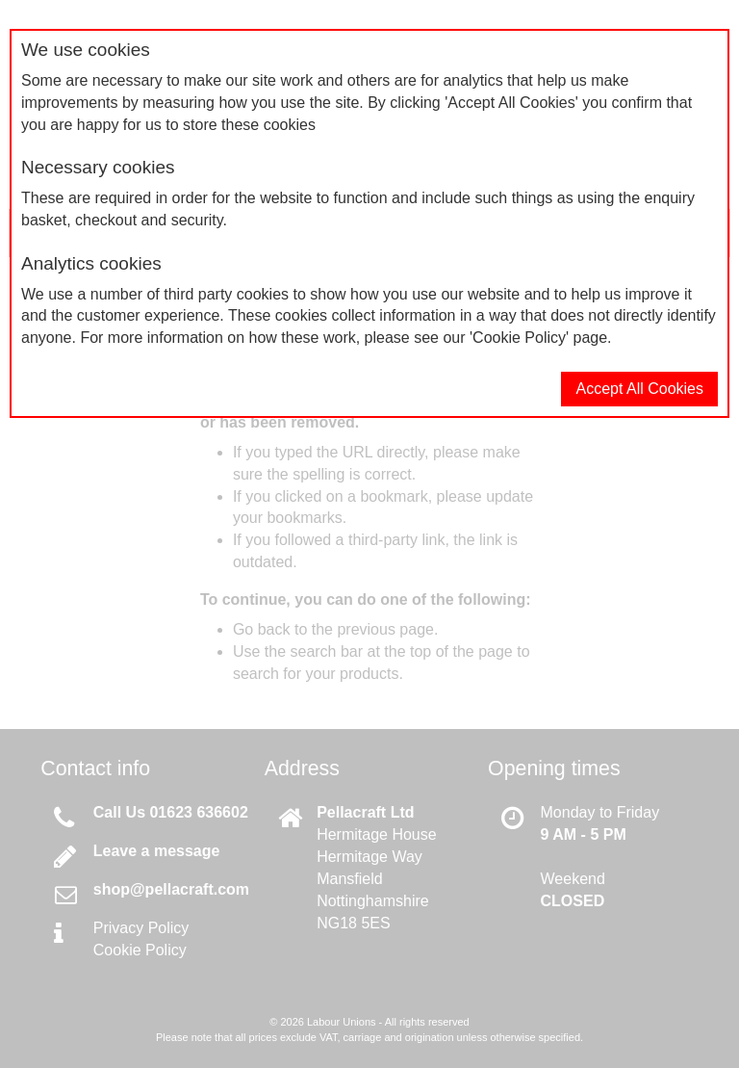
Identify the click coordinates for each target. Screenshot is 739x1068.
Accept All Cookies (639, 388)
